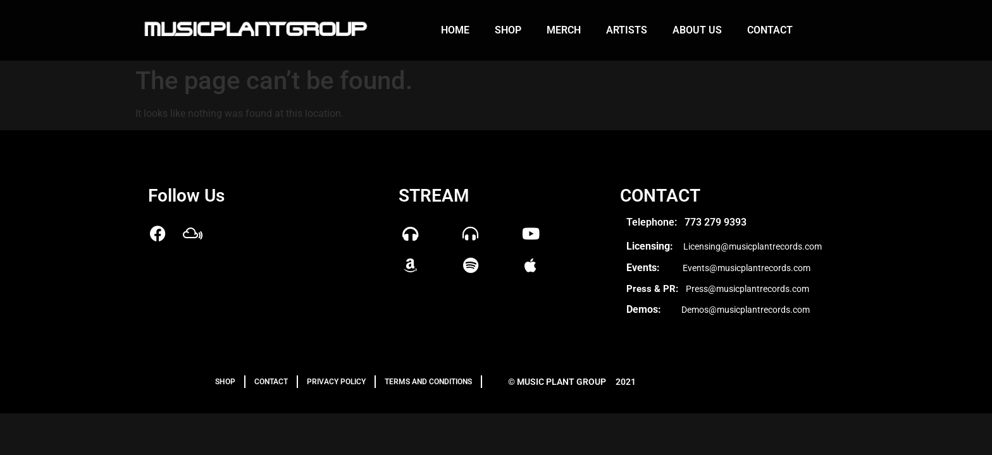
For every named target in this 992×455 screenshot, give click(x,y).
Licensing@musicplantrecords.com (752, 246)
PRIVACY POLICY (336, 381)
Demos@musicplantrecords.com (745, 310)
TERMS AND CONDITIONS (428, 381)
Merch (564, 30)
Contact (770, 30)
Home (455, 30)
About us (697, 30)
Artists (626, 30)
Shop (508, 30)
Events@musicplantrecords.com (746, 268)
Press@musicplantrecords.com (747, 289)
